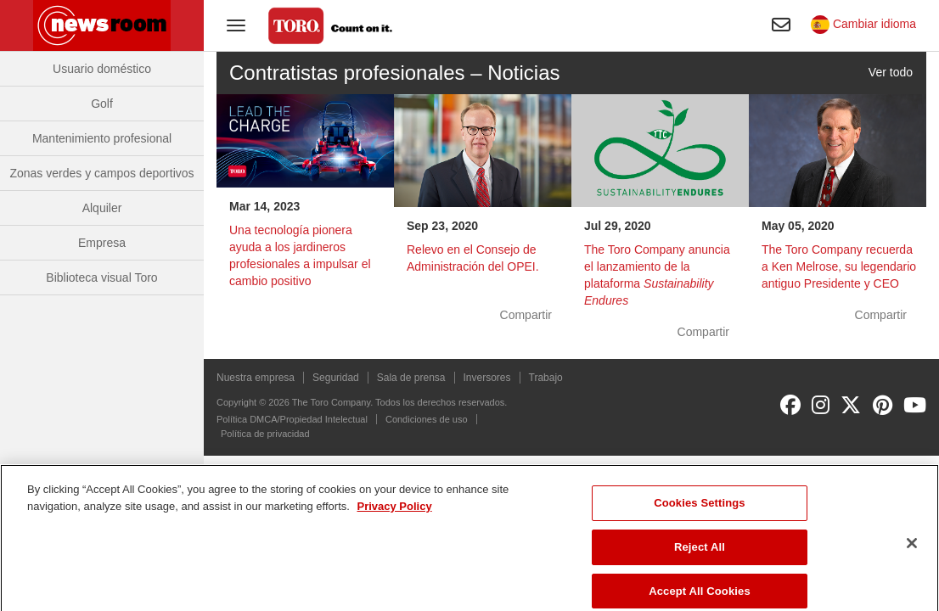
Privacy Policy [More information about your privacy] (394, 514)
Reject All (699, 556)
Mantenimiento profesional (101, 138)
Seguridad (335, 378)
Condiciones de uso (426, 419)
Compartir (526, 315)
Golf (102, 103)
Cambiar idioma (863, 24)
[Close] (912, 552)
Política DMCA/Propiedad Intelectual (292, 419)
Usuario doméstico (102, 69)
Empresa (102, 242)
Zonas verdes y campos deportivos (101, 173)
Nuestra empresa (255, 378)
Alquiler (102, 208)
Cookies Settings (699, 512)
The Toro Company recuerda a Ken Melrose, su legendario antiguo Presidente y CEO (839, 266)
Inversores (487, 378)
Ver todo (891, 72)
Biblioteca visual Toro (101, 277)
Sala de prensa (411, 378)
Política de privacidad (265, 434)
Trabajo (546, 378)
